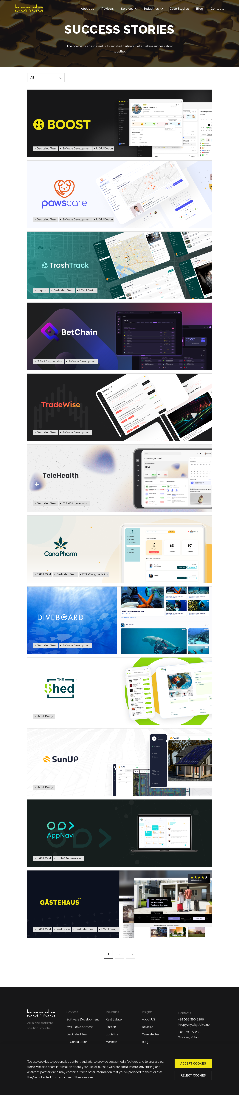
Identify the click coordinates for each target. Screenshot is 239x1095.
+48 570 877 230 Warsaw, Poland (189, 1034)
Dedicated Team (77, 1034)
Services (127, 8)
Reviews (107, 8)
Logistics (112, 1034)
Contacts (217, 8)
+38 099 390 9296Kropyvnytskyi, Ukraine (193, 1022)
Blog (199, 8)
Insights (147, 1012)
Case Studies (179, 8)
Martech (111, 1042)
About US (148, 1019)
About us (87, 8)
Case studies (150, 1034)
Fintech (111, 1027)
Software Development (82, 1019)
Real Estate (114, 1019)
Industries (151, 8)
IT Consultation (77, 1042)
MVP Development (79, 1027)
